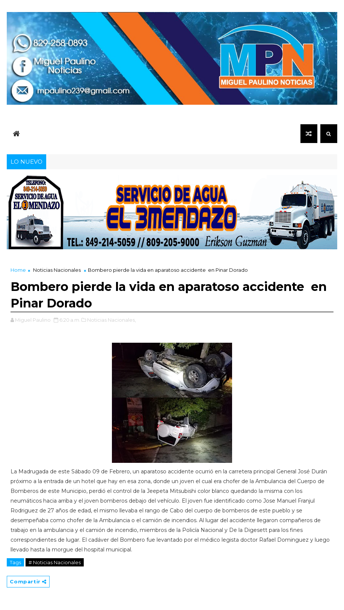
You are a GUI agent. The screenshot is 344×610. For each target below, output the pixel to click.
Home (18, 270)
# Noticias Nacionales (55, 562)
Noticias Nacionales (57, 270)
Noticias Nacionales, (111, 320)
